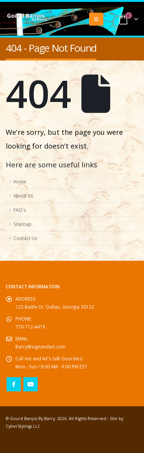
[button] (96, 19)
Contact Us (25, 238)
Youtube (30, 384)
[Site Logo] (27, 18)
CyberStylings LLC (23, 426)
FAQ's (19, 210)
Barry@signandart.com (40, 346)
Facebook (14, 384)
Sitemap (22, 224)
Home (19, 181)
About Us (23, 196)
